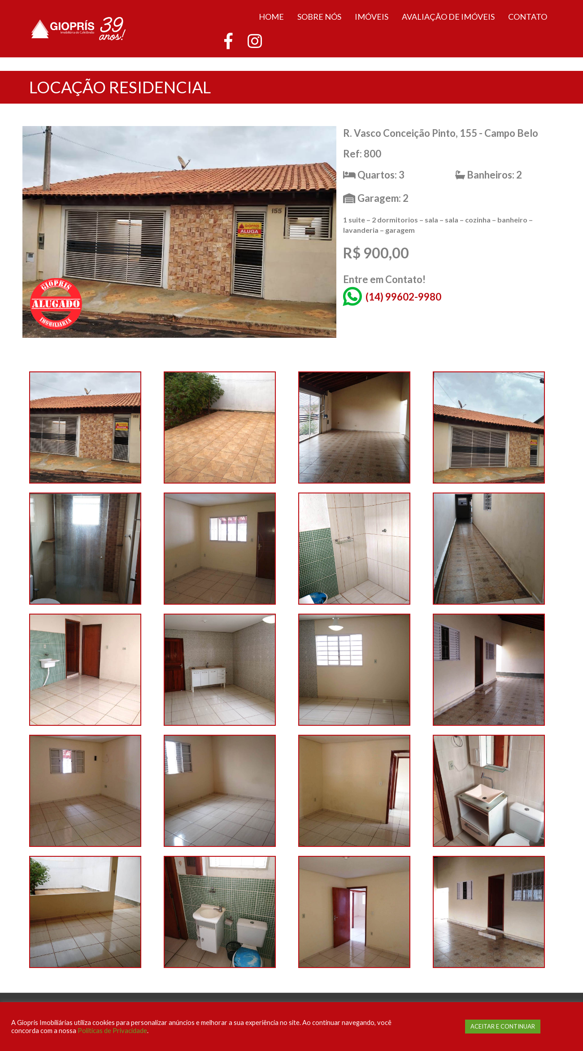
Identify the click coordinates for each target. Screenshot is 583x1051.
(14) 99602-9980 (403, 297)
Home (271, 17)
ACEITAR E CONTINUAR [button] (502, 1026)
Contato (527, 17)
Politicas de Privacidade (112, 1030)
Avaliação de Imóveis (448, 17)
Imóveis (371, 17)
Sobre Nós (319, 17)
